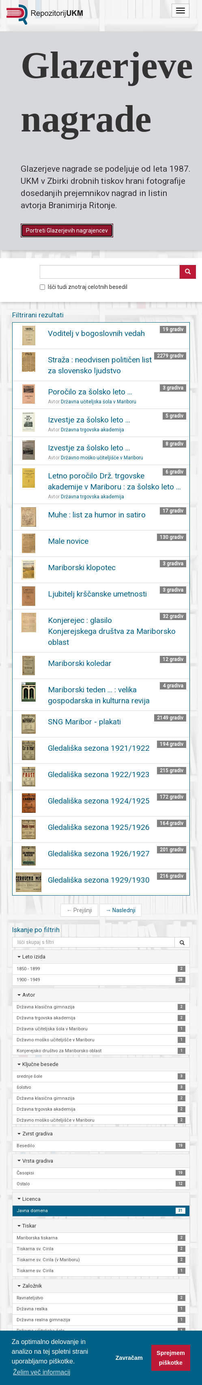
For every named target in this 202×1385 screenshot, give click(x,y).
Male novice (68, 541)
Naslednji (120, 910)
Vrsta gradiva (37, 1161)
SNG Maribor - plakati (84, 721)
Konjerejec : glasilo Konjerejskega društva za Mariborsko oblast (112, 631)
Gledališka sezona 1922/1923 (99, 774)
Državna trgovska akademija (92, 430)
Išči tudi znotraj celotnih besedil (83, 287)
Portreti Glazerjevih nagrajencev (67, 230)
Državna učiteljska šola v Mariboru (98, 402)
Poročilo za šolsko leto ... (90, 391)
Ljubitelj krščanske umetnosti (97, 594)
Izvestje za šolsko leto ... (89, 419)
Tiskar (29, 1226)
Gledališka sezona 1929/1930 (99, 880)
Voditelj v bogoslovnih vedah (96, 333)
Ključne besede (40, 1064)
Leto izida (33, 957)
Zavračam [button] (129, 1358)
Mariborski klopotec (82, 567)
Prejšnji (79, 910)
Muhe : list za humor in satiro (97, 514)
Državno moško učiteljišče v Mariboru (102, 458)
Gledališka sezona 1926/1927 (99, 853)
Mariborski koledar (80, 663)
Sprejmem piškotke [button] (171, 1358)
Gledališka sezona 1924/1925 (99, 801)
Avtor (28, 995)
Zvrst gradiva (37, 1134)
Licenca (31, 1199)
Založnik (32, 1286)
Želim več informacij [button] (41, 1372)
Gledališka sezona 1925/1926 (99, 827)
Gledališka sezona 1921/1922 (99, 748)
